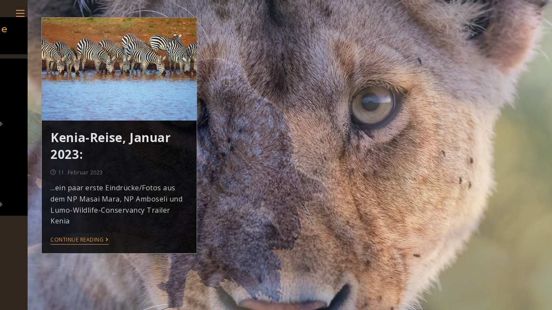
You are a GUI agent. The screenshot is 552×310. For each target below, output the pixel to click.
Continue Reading (79, 240)
